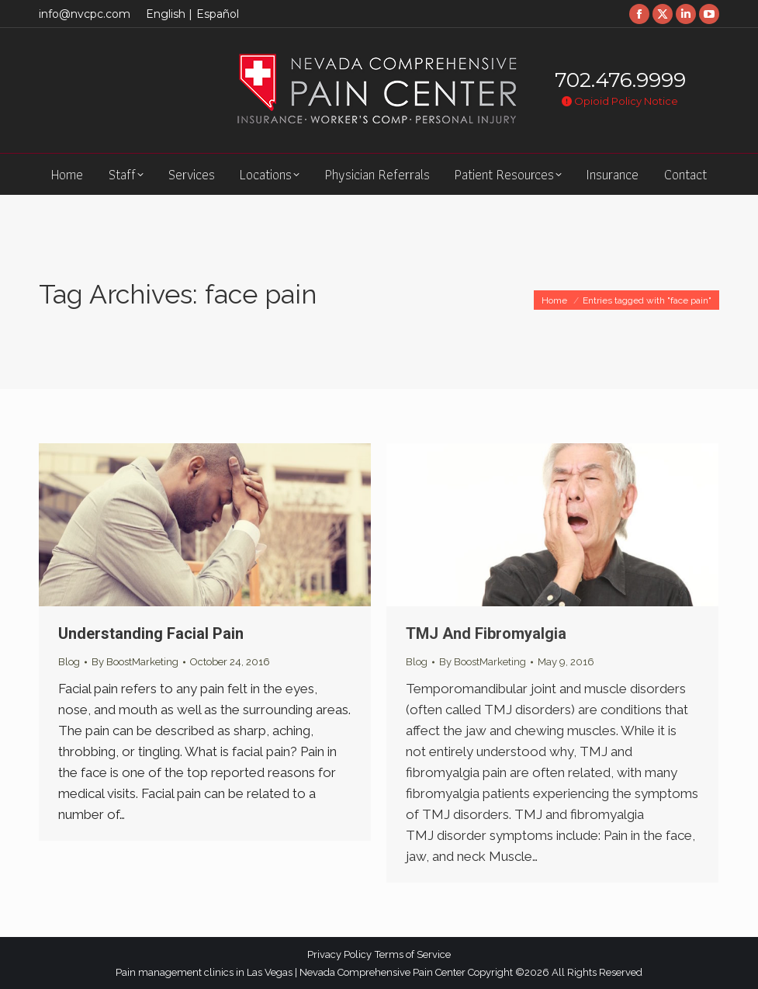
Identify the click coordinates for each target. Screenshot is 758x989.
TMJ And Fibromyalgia (486, 633)
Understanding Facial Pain (151, 633)
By (135, 662)
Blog (69, 662)
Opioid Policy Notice (620, 101)
